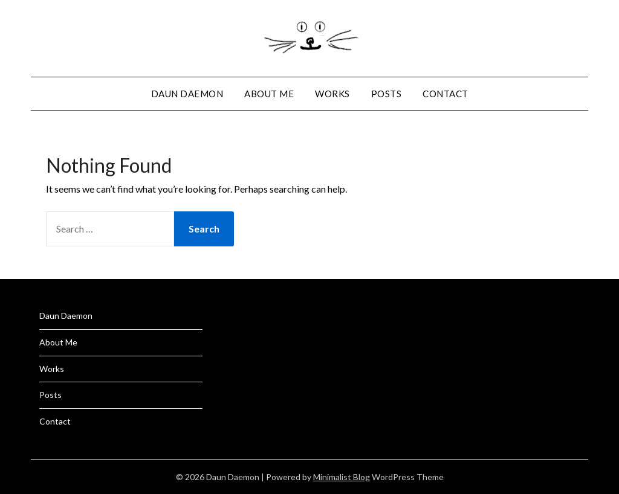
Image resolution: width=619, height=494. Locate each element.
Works (332, 93)
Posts (386, 93)
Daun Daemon (187, 93)
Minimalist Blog (341, 477)
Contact (445, 93)
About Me (269, 93)
